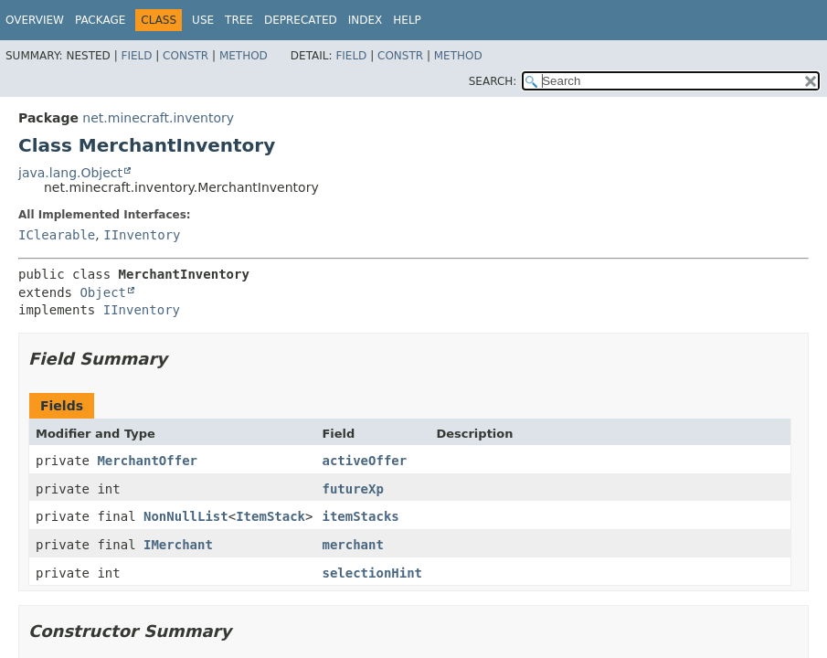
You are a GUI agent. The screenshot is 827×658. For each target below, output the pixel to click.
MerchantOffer (147, 460)
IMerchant (178, 544)
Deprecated (300, 20)
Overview (34, 20)
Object (103, 292)
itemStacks (360, 516)
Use (203, 20)
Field (136, 55)
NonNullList (185, 516)
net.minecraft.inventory (158, 118)
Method (243, 55)
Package (100, 20)
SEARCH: (493, 81)
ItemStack (270, 516)
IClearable (56, 235)
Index (365, 20)
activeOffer (364, 460)
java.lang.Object (70, 172)
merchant (352, 544)
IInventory (141, 235)
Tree (239, 20)
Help (407, 20)
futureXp (352, 489)
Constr (185, 55)
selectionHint (372, 573)
